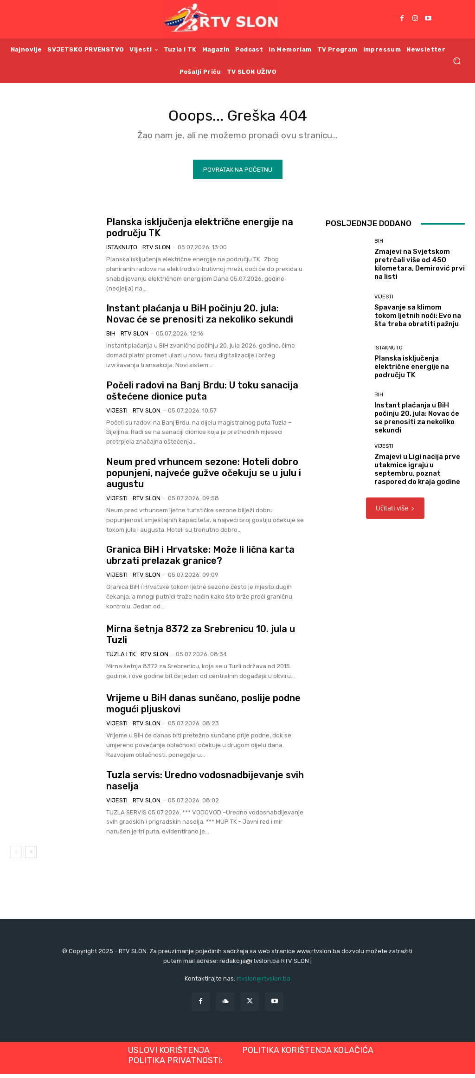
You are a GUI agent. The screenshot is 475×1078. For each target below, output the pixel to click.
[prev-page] (16, 856)
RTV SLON (156, 251)
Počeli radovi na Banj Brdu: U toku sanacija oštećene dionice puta (202, 394)
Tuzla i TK (120, 658)
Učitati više (395, 512)
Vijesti (117, 414)
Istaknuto (121, 251)
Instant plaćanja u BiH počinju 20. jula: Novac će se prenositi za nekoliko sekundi (199, 318)
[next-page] (31, 856)
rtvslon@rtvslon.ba (263, 982)
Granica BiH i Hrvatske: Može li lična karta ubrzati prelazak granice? (200, 559)
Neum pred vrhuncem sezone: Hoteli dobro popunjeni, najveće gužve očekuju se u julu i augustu (203, 477)
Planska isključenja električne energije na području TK (411, 370)
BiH (111, 338)
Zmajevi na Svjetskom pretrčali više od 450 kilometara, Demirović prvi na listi (419, 268)
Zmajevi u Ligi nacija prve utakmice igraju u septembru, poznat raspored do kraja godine (417, 473)
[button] (457, 60)
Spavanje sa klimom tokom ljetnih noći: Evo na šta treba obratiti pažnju (417, 319)
